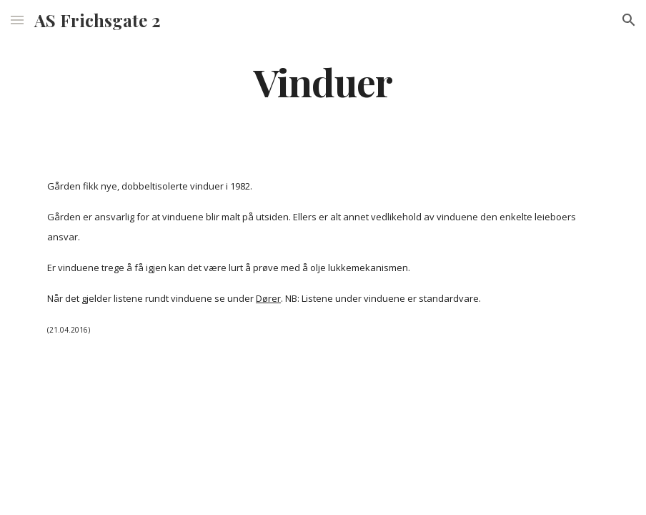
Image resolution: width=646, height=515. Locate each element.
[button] (17, 19)
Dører (268, 298)
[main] (323, 81)
